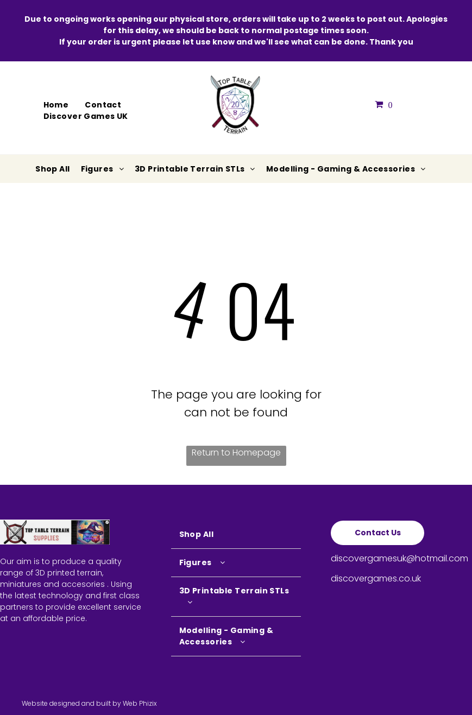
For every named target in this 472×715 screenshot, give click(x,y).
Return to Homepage (236, 452)
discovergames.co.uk (376, 578)
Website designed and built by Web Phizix (89, 703)
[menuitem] (56, 105)
